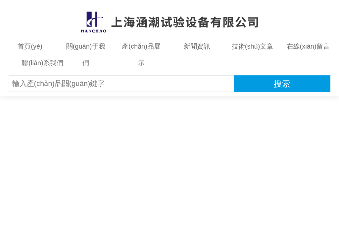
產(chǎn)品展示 (141, 49)
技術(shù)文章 (252, 46)
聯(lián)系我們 (42, 62)
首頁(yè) (30, 46)
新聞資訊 (197, 46)
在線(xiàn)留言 (308, 46)
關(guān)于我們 (85, 49)
